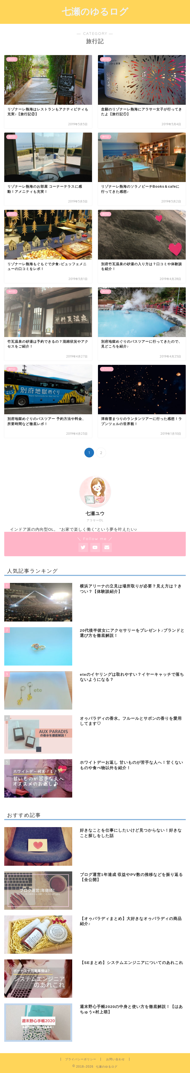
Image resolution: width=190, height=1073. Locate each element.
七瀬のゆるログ (95, 11)
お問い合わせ (115, 1059)
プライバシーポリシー (80, 1059)
